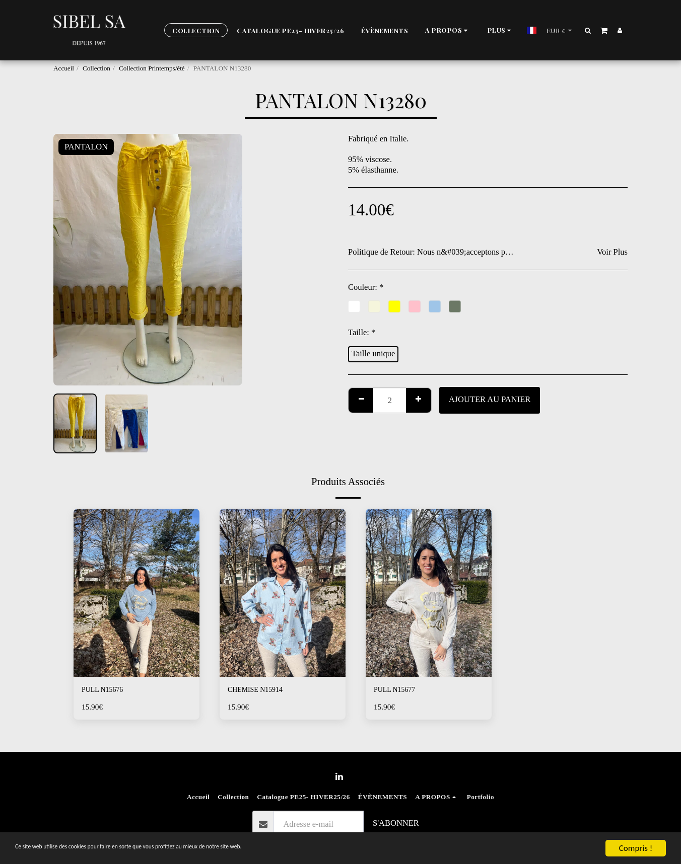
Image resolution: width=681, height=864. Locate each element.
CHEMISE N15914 (260, 690)
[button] (431, 30)
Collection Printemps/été (152, 68)
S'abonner (396, 823)
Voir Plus (612, 252)
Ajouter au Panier (490, 399)
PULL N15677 (398, 690)
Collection (96, 68)
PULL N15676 (106, 690)
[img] (136, 592)
